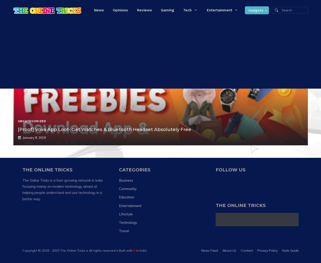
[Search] (276, 10)
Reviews (144, 10)
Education (126, 197)
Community (128, 189)
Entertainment (225, 10)
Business (126, 180)
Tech (192, 10)
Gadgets (255, 10)
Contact (247, 250)
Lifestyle (126, 214)
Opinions (120, 10)
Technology (128, 222)
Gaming (167, 10)
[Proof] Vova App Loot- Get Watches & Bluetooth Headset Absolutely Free (104, 129)
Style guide (290, 250)
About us (229, 250)
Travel (124, 231)
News (99, 10)
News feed (209, 250)
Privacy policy (267, 250)
